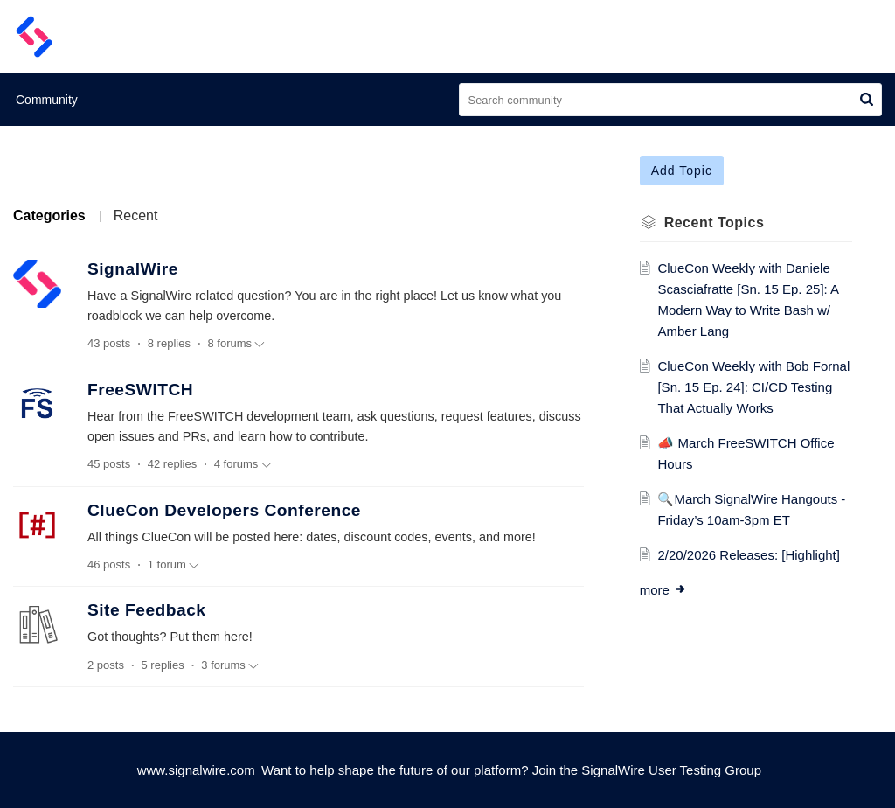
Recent (136, 215)
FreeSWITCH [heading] (140, 389)
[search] (671, 99)
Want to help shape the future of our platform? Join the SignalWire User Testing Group (511, 770)
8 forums (237, 344)
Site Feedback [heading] (146, 610)
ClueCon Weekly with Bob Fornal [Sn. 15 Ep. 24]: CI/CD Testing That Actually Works (753, 387)
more (663, 589)
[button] (866, 99)
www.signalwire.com (196, 770)
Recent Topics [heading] (714, 222)
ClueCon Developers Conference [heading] (224, 510)
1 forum (173, 565)
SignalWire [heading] (132, 269)
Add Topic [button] (681, 171)
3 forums (230, 665)
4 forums (243, 464)
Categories (49, 215)
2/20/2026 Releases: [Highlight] (748, 554)
